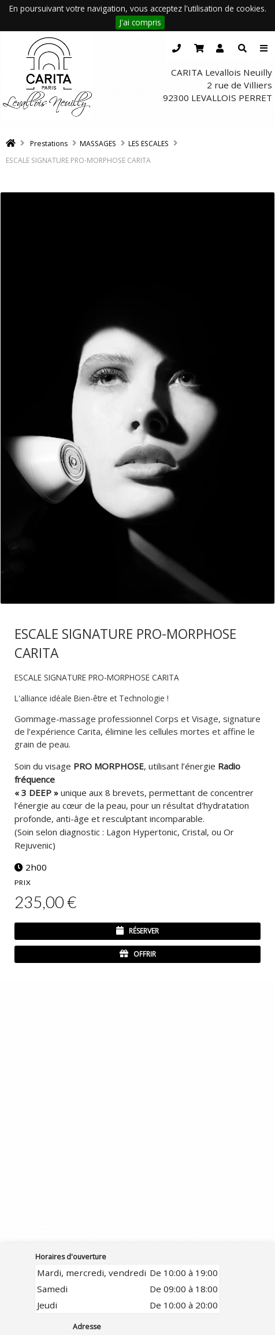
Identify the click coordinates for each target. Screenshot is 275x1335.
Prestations (49, 143)
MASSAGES (98, 143)
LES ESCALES (148, 143)
